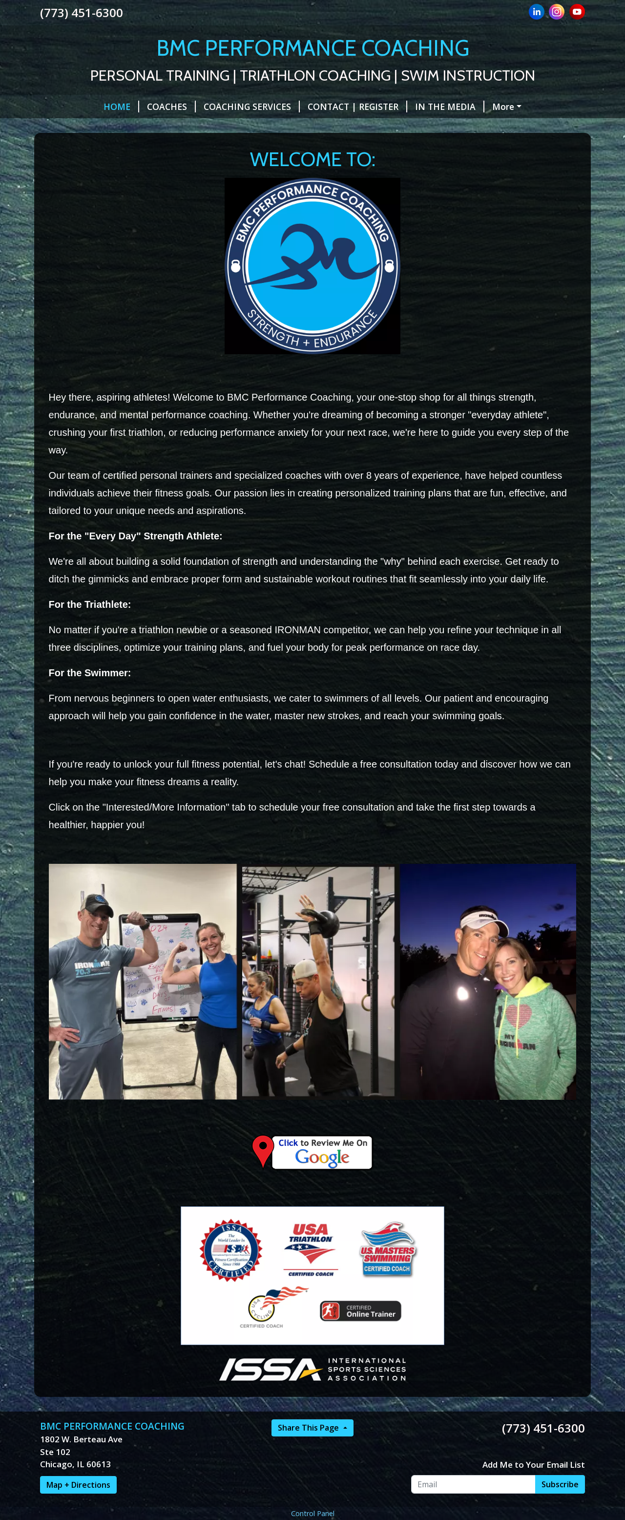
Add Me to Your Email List (533, 1464)
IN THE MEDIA (449, 106)
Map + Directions (78, 1484)
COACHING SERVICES (252, 106)
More (503, 106)
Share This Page (309, 1427)
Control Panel (312, 1513)
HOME (121, 106)
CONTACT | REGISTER (357, 106)
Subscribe (560, 1484)
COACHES (171, 106)
